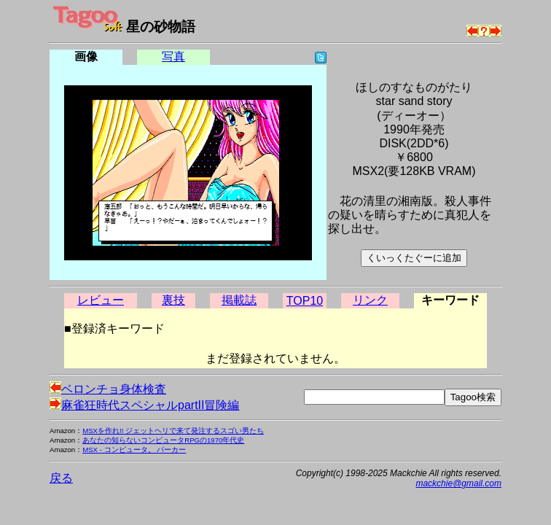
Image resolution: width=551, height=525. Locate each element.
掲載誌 (239, 300)
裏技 (173, 300)
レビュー (100, 300)
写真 (173, 56)
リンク (370, 300)
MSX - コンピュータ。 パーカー (134, 450)
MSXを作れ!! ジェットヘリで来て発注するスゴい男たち (173, 431)
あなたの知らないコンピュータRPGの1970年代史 (163, 440)
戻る (61, 478)
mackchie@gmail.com (458, 483)
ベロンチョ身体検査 (108, 389)
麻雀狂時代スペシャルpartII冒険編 (144, 405)
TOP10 (304, 301)
